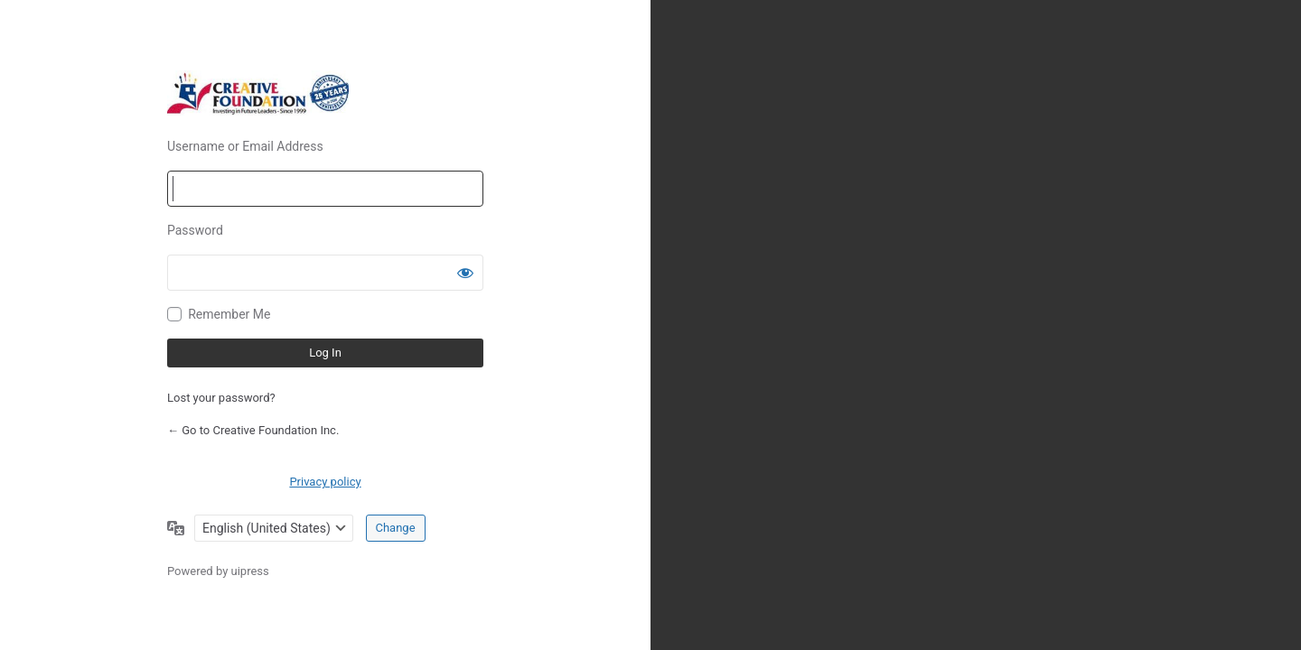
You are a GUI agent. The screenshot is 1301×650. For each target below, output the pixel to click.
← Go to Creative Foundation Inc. (253, 430)
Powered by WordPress (325, 93)
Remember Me (229, 314)
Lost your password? (221, 397)
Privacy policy (324, 481)
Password (195, 230)
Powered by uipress (218, 571)
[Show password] (465, 273)
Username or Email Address (245, 146)
